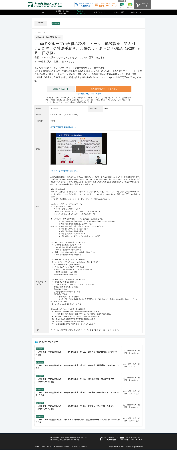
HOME (42, 12)
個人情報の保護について (61, 447)
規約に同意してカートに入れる (104, 89)
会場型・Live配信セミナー (62, 12)
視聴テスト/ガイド (61, 89)
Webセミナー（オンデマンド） (81, 12)
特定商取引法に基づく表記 (80, 447)
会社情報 (36, 447)
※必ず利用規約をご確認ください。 (89, 94)
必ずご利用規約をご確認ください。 (63, 127)
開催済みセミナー (100, 12)
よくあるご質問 (118, 12)
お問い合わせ (136, 12)
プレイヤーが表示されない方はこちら (64, 171)
